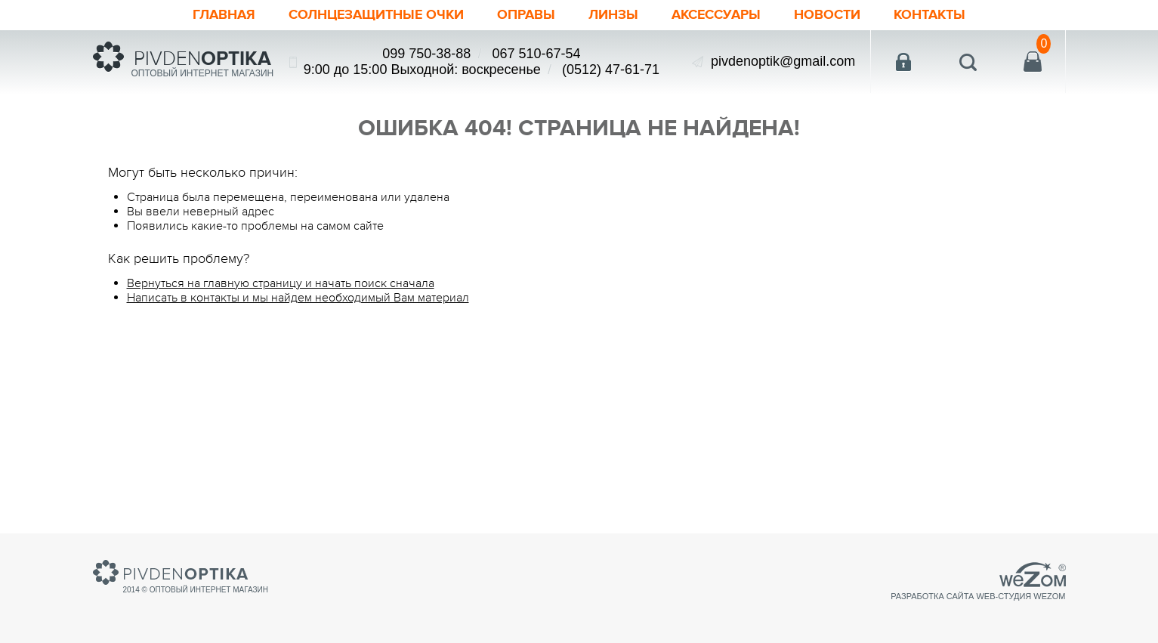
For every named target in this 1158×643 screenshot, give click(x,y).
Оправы (526, 15)
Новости (827, 15)
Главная (224, 15)
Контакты (929, 15)
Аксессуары (716, 15)
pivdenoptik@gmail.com (783, 61)
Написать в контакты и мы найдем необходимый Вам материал (298, 297)
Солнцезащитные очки (376, 15)
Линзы (613, 15)
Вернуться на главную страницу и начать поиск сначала (280, 283)
